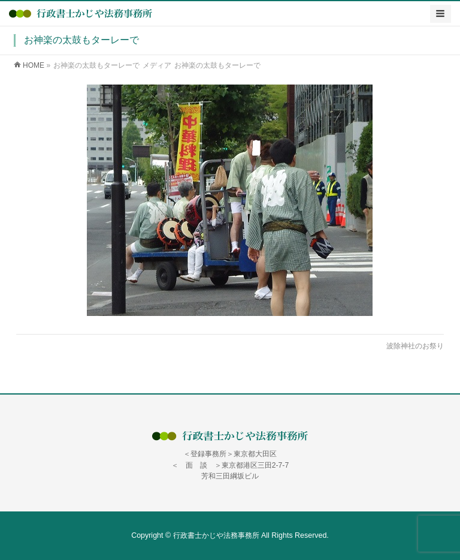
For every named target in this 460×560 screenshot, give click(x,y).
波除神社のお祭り (415, 346)
